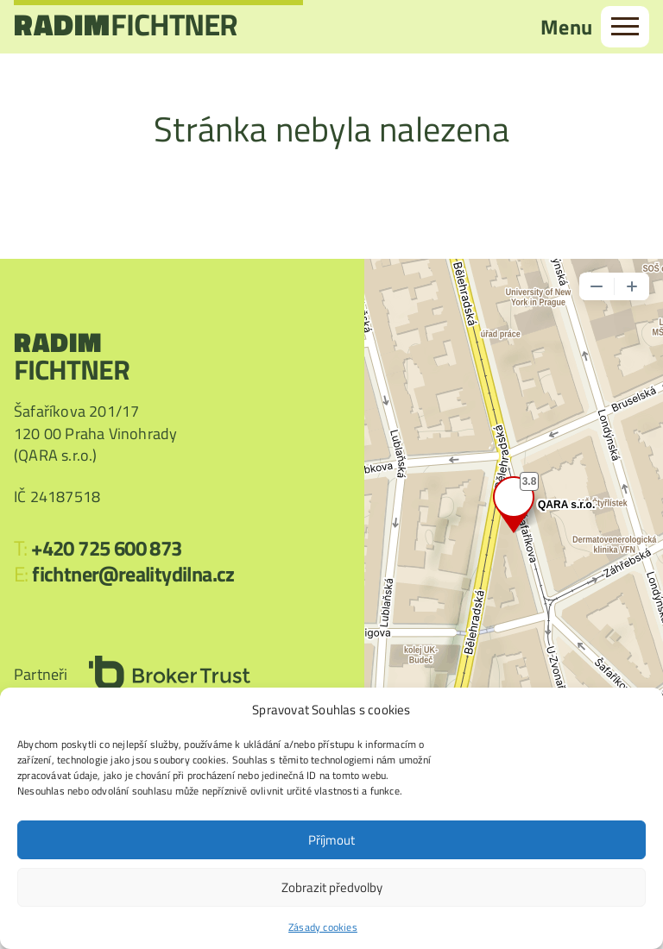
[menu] (625, 26)
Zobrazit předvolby (331, 887)
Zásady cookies (322, 927)
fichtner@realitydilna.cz (133, 573)
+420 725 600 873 (106, 547)
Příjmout (331, 840)
